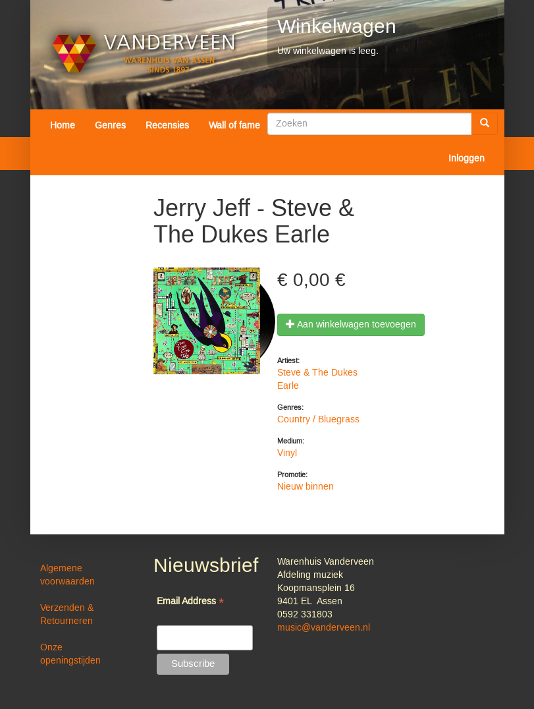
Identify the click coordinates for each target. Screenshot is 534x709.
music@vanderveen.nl (323, 628)
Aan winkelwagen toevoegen (351, 325)
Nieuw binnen (305, 487)
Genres (110, 126)
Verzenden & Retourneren (66, 614)
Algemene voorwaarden (67, 575)
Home (62, 126)
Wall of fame (234, 126)
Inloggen (466, 159)
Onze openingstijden (70, 654)
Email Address (190, 602)
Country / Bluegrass (318, 420)
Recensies (167, 126)
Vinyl (287, 453)
